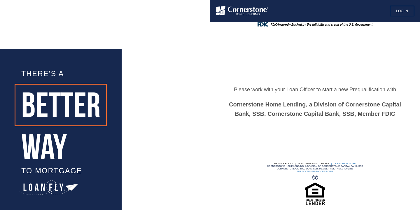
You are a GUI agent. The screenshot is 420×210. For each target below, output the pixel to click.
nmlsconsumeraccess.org (315, 171)
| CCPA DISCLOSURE (343, 163)
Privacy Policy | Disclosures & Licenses (301, 163)
